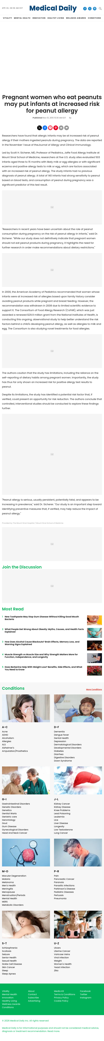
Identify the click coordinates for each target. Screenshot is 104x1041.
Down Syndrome (63, 760)
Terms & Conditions (64, 994)
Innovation (8, 997)
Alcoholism (8, 738)
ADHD (5, 734)
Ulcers (57, 947)
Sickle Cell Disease (12, 964)
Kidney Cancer (62, 803)
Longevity (59, 826)
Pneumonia (60, 898)
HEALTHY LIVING (56, 18)
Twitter (83, 994)
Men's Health (9, 885)
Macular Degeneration (14, 875)
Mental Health (9, 898)
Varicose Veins (62, 954)
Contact (32, 994)
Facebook (85, 991)
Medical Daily (53, 8)
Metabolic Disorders (12, 905)
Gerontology (8, 820)
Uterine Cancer (62, 951)
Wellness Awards (76, 18)
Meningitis (7, 888)
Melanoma (8, 882)
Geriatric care (9, 816)
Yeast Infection (62, 967)
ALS (4, 744)
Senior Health (9, 957)
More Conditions (94, 689)
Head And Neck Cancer (14, 832)
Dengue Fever (61, 734)
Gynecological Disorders (15, 829)
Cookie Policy (61, 1000)
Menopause (8, 892)
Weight (58, 960)
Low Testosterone (63, 829)
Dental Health (61, 738)
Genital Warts (9, 813)
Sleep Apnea (9, 973)
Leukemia (59, 816)
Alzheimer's (8, 747)
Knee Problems (62, 810)
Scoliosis (6, 951)
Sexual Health (9, 960)
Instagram (85, 997)
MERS (5, 901)
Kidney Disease (62, 807)
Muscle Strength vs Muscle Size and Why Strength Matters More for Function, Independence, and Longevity (41, 656)
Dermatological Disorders (68, 744)
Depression (60, 741)
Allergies (6, 741)
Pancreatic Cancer (64, 879)
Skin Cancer (8, 967)
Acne (5, 731)
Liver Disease (61, 823)
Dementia (59, 731)
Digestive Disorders (64, 757)
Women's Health (63, 964)
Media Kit (59, 991)
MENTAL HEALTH (22, 18)
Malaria (6, 879)
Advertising (34, 1000)
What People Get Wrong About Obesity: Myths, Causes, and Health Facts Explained (44, 630)
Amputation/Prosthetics (15, 751)
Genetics (7, 810)
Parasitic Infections (64, 885)
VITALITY (7, 18)
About (31, 991)
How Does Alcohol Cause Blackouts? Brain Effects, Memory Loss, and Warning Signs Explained (42, 643)
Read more (53, 1031)
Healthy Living (9, 1000)
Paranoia (59, 882)
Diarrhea (58, 754)
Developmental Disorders (67, 747)
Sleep (5, 970)
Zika (56, 970)
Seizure (6, 954)
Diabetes (59, 751)
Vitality (5, 991)
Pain (56, 875)
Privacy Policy (61, 997)
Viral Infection (61, 957)
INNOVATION (39, 18)
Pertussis (59, 895)
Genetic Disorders (11, 807)
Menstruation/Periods (13, 895)
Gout (4, 823)
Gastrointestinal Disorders (16, 803)
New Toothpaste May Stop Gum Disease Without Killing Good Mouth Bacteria (42, 618)
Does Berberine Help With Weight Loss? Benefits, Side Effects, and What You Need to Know (43, 668)
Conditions (13, 688)
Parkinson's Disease (64, 888)
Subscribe (33, 997)
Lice (56, 820)
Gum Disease (9, 826)
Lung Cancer (61, 832)
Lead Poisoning (62, 813)
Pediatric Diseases (64, 892)
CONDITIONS (94, 18)
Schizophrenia (9, 947)
